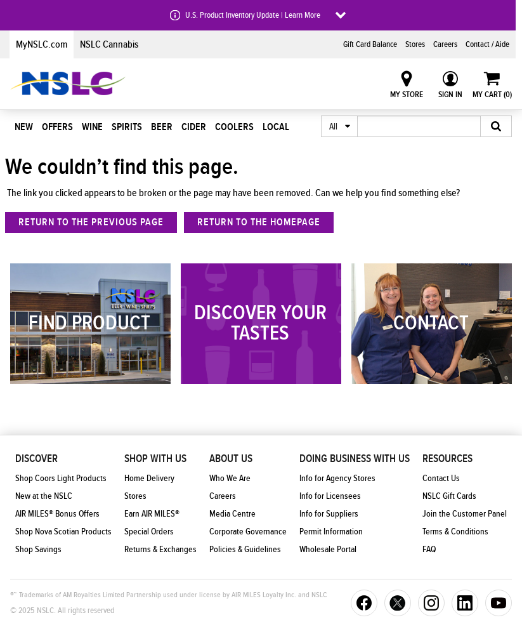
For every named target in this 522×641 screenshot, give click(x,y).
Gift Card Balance (370, 44)
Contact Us (441, 478)
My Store (406, 94)
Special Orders (149, 532)
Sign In (450, 94)
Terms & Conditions (455, 532)
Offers (57, 127)
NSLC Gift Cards (449, 496)
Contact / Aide (487, 44)
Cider (193, 127)
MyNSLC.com (41, 44)
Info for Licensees (330, 496)
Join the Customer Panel (464, 514)
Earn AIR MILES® (151, 514)
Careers (445, 44)
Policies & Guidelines (245, 549)
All (333, 127)
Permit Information (331, 532)
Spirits (127, 127)
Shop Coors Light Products (61, 478)
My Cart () (492, 94)
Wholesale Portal (327, 549)
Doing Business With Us (354, 459)
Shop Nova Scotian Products (63, 532)
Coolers (234, 127)
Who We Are (230, 478)
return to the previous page (91, 222)
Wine (92, 127)
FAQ (429, 549)
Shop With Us (155, 459)
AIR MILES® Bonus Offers (57, 514)
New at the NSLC (43, 496)
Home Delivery (149, 478)
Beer (162, 127)
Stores (415, 44)
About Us (230, 459)
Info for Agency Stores (337, 478)
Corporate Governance (248, 532)
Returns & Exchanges (160, 549)
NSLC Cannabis (109, 44)
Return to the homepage (258, 222)
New (24, 127)
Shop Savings (38, 549)
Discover (36, 459)
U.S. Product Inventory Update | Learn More (252, 15)
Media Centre (232, 514)
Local (276, 127)
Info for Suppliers (328, 514)
